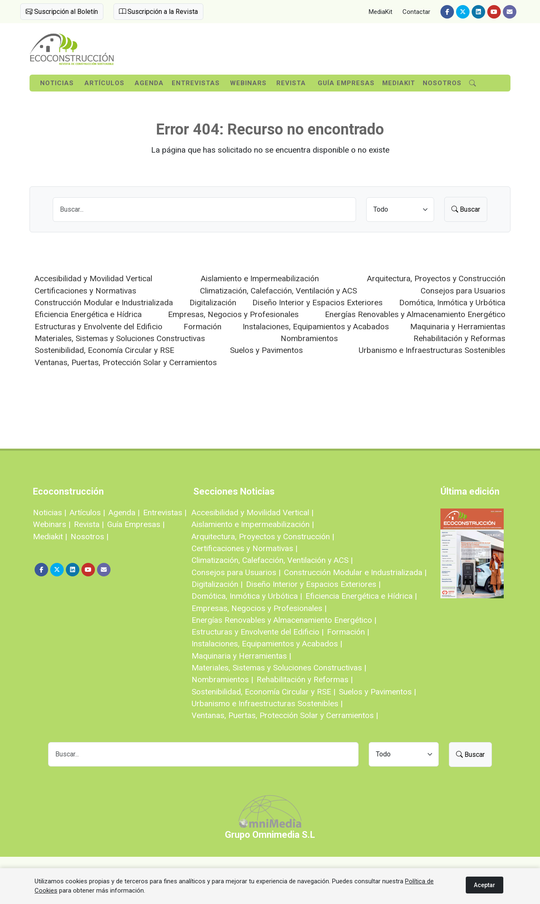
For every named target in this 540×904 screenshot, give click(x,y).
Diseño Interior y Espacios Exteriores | (313, 584)
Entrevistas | (164, 512)
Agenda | (124, 512)
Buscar (465, 209)
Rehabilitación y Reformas (459, 338)
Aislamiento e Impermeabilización (260, 278)
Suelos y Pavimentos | (377, 692)
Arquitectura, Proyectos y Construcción (436, 278)
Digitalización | (217, 584)
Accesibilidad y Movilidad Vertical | (252, 512)
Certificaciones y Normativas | (244, 548)
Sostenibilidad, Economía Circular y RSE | (263, 692)
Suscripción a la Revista (158, 11)
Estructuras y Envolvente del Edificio (98, 326)
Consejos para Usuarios (463, 291)
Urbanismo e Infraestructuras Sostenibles (432, 350)
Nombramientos (309, 338)
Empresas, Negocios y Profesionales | (259, 608)
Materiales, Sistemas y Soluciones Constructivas (120, 338)
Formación (202, 326)
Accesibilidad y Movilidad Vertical (93, 278)
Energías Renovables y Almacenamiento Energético (415, 314)
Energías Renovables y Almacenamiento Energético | (284, 620)
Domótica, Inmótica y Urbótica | (247, 596)
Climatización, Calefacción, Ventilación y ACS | (272, 560)
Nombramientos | (222, 679)
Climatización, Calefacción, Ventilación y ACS (278, 291)
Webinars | (51, 524)
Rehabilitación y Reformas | (304, 679)
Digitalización (212, 302)
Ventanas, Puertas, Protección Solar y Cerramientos (126, 362)
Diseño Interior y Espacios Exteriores (317, 302)
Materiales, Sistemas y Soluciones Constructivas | (279, 668)
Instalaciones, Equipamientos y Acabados (316, 326)
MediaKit (380, 12)
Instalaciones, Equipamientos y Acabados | (267, 643)
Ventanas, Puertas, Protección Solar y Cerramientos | (285, 715)
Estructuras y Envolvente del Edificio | (258, 632)
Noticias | (49, 512)
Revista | (89, 524)
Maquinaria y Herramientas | (241, 656)
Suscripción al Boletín (62, 11)
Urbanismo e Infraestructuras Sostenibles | (267, 703)
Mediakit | (50, 536)
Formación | (348, 632)
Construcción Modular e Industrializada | (355, 572)
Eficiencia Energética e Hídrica (88, 314)
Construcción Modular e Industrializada (104, 302)
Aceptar (484, 885)
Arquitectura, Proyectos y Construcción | (263, 536)
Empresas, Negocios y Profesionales (233, 314)
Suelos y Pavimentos (266, 350)
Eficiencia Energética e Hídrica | (361, 596)
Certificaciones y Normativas (85, 291)
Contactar (416, 12)
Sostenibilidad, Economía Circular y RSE (104, 350)
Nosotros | (89, 536)
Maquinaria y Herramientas (457, 326)
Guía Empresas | (136, 524)
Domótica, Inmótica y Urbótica (452, 302)
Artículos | (87, 512)
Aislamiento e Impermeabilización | (253, 524)
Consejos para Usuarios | (236, 572)
